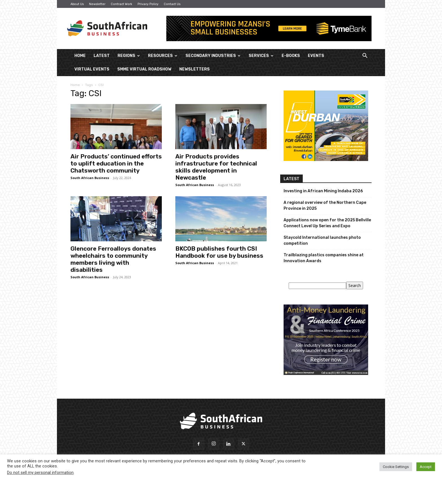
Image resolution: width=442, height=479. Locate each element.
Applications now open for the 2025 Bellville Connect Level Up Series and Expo (327, 223)
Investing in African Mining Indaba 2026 (323, 191)
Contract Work (121, 4)
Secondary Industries (212, 55)
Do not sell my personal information (40, 472)
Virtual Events (91, 69)
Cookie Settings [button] (396, 467)
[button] (365, 56)
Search (354, 285)
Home (80, 55)
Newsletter (97, 4)
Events (316, 55)
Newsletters (194, 69)
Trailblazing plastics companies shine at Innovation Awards (324, 258)
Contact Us (172, 4)
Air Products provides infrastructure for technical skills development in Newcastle (216, 167)
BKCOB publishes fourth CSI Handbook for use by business (219, 252)
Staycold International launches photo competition (322, 240)
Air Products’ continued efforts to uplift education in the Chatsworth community (116, 163)
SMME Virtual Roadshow (144, 69)
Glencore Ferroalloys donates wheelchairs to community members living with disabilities (113, 259)
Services (261, 55)
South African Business (89, 178)
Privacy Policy (148, 4)
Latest (102, 55)
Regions (129, 55)
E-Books (291, 55)
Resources (162, 55)
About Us (77, 4)
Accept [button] (426, 467)
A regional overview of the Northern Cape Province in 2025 (325, 205)
